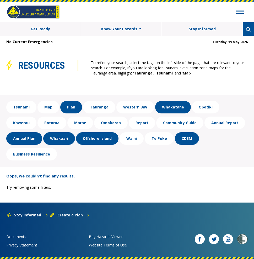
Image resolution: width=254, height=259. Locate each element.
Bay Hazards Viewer (106, 236)
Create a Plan (70, 214)
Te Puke (159, 138)
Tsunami (21, 107)
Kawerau (21, 122)
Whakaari (59, 138)
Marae (80, 122)
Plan (71, 107)
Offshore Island (97, 138)
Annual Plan (24, 138)
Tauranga (99, 107)
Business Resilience (31, 154)
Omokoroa (111, 122)
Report (142, 122)
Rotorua (52, 122)
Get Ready (40, 28)
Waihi (131, 138)
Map (48, 107)
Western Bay (135, 107)
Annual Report (224, 122)
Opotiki (206, 107)
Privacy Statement (21, 245)
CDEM (187, 138)
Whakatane (173, 107)
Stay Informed (202, 28)
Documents (16, 236)
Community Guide (180, 122)
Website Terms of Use (108, 245)
